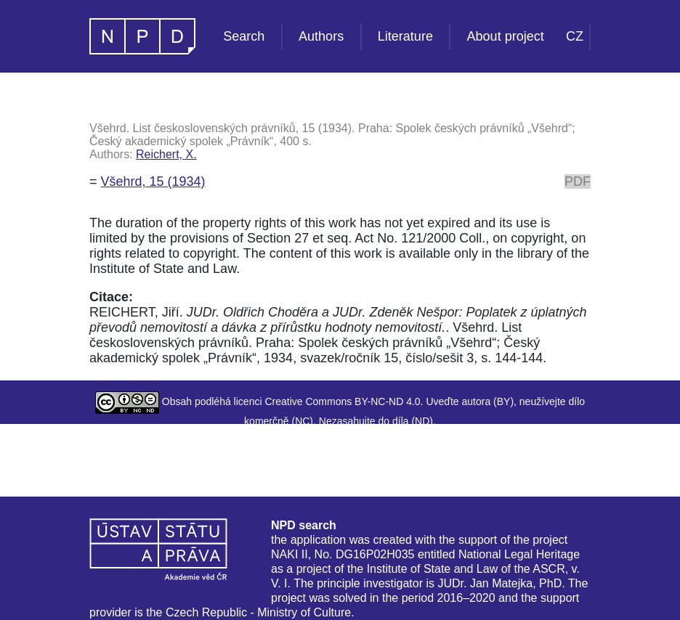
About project (505, 36)
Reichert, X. (166, 154)
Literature (405, 36)
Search (243, 36)
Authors (321, 36)
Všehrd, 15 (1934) (153, 181)
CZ (574, 36)
